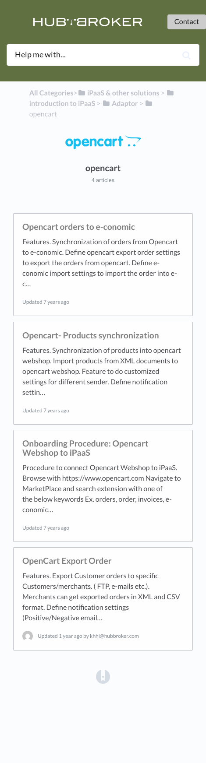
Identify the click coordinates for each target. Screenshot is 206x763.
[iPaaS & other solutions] (119, 93)
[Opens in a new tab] (103, 676)
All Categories (51, 93)
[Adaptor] (120, 103)
